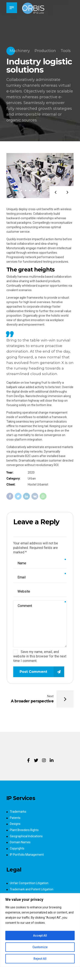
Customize (40, 947)
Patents (15, 817)
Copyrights (17, 848)
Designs (15, 823)
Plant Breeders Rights (24, 830)
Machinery (20, 50)
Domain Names (20, 842)
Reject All (40, 958)
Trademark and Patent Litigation (31, 889)
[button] (55, 192)
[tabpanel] (40, 175)
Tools (66, 50)
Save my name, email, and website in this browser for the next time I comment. (39, 656)
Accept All (40, 935)
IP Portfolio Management (27, 854)
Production (45, 50)
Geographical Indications (26, 836)
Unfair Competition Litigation (29, 883)
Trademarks (18, 811)
